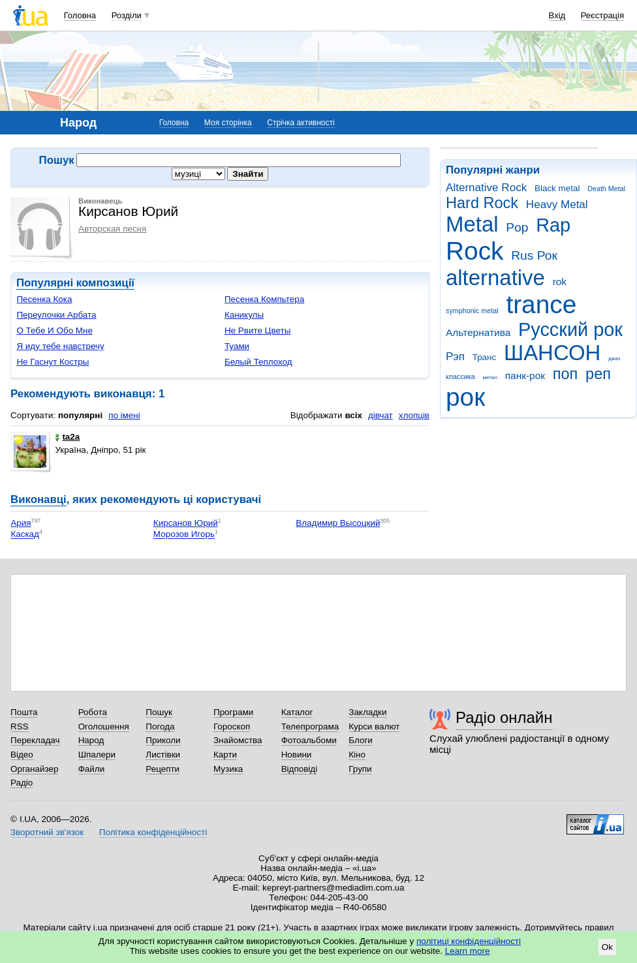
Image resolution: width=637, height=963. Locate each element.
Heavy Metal (557, 204)
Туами (237, 346)
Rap (553, 225)
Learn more (467, 951)
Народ (91, 740)
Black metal (557, 188)
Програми (233, 712)
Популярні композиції (75, 283)
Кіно (357, 754)
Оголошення (103, 726)
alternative (495, 278)
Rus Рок (534, 255)
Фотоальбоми (309, 740)
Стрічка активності (300, 122)
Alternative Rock (486, 187)
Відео (21, 754)
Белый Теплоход (258, 362)
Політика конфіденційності (153, 832)
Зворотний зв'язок (47, 832)
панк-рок (525, 375)
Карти (225, 754)
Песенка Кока (44, 299)
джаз (614, 358)
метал (489, 377)
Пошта (23, 712)
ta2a (67, 437)
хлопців (414, 415)
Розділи (127, 15)
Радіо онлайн (504, 717)
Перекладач (34, 740)
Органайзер (34, 769)
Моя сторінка (228, 122)
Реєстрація (602, 15)
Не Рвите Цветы (258, 330)
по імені (124, 415)
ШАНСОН (552, 353)
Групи (360, 769)
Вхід (557, 15)
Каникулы (244, 315)
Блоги (361, 740)
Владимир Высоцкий (338, 523)
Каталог (297, 712)
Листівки (163, 754)
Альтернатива (478, 332)
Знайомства (237, 740)
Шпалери (97, 754)
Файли (91, 769)
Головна (80, 15)
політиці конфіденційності (468, 941)
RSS (19, 726)
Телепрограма (310, 726)
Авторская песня (112, 229)
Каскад (24, 535)
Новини (296, 754)
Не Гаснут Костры (52, 362)
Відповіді (299, 769)
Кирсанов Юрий (185, 523)
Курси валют (374, 726)
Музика (228, 769)
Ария (20, 523)
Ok (607, 947)
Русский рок (570, 329)
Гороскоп (231, 726)
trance (541, 304)
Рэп (455, 356)
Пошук (159, 712)
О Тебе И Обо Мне (54, 330)
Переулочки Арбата (56, 315)
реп (598, 373)
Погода (160, 726)
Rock (474, 251)
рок (465, 397)
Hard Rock (482, 202)
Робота (92, 712)
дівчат (380, 415)
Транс (485, 357)
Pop (517, 227)
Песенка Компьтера (264, 299)
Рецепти (162, 769)
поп (565, 373)
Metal (472, 224)
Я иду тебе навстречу (60, 346)
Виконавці (38, 499)
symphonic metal (472, 310)
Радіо (21, 782)
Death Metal (606, 188)
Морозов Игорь (184, 535)
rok (560, 281)
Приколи (163, 740)
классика (460, 376)
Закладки (367, 712)
